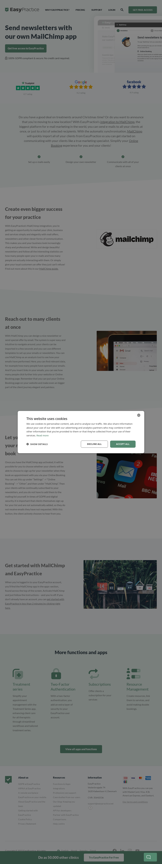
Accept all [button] (123, 443)
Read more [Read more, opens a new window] (43, 435)
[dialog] (81, 432)
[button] (37, 444)
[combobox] (138, 415)
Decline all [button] (94, 443)
